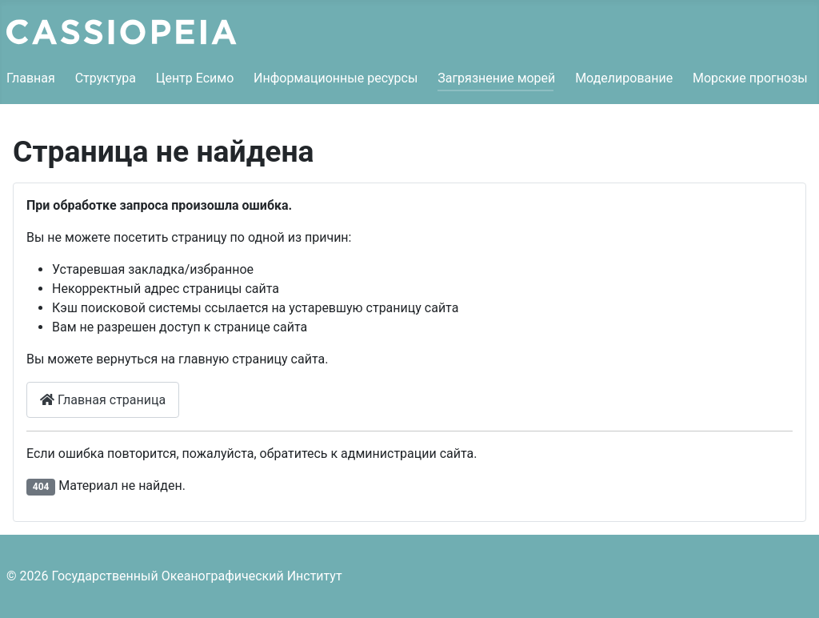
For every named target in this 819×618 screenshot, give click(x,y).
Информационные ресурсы (335, 78)
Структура (105, 78)
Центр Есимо (195, 78)
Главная (30, 78)
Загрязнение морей (496, 78)
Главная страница (103, 399)
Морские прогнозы (750, 78)
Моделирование (624, 78)
